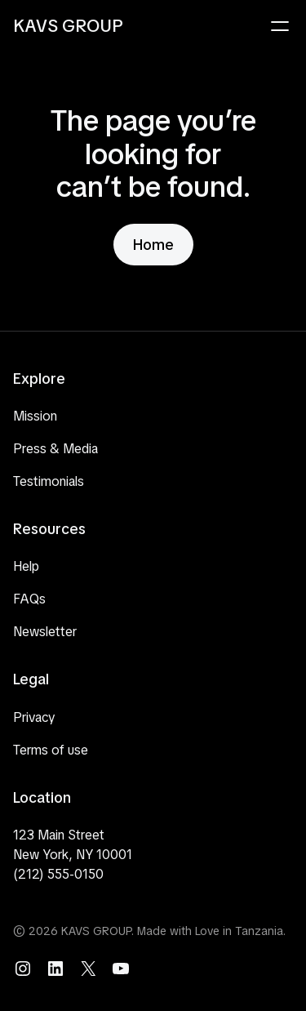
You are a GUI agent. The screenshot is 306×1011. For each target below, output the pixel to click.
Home (153, 244)
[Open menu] (280, 26)
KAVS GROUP (68, 26)
